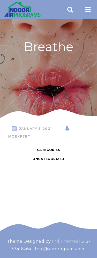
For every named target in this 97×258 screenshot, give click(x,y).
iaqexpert (19, 136)
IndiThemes (65, 241)
